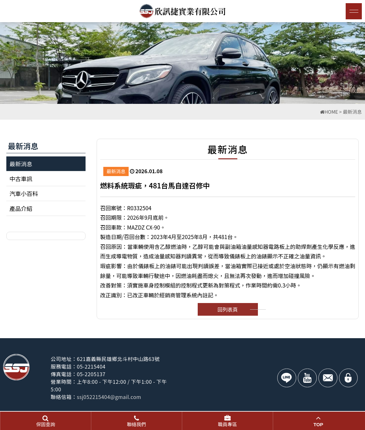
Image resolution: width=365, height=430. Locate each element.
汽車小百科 (24, 193)
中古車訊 (21, 178)
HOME (329, 111)
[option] (182, 63)
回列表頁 (227, 309)
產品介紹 (21, 208)
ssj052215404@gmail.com (109, 397)
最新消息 (21, 164)
